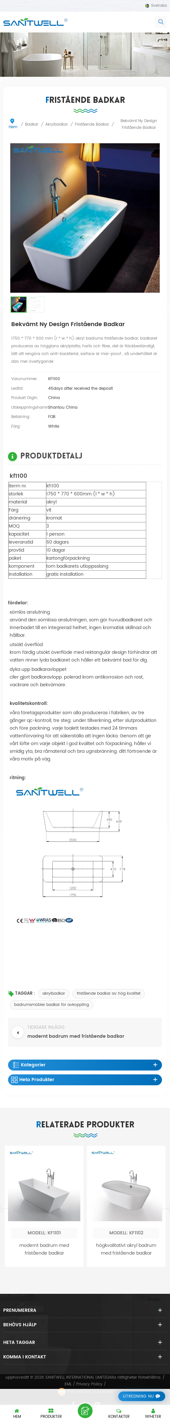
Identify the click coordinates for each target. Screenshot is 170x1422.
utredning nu (138, 1396)
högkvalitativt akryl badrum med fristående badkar (126, 1355)
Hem (13, 124)
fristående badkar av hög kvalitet (108, 994)
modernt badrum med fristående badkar (44, 1355)
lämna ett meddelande (85, 1411)
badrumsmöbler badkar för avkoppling (51, 1005)
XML (68, 1384)
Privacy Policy (89, 1384)
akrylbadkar (53, 994)
